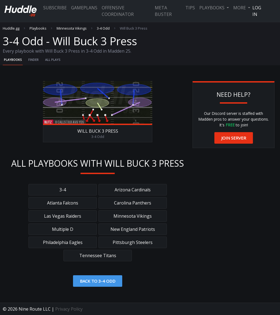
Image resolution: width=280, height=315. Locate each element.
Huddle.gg (11, 28)
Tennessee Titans (97, 255)
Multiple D (62, 229)
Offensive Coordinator (118, 11)
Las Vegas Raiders (62, 216)
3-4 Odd (103, 28)
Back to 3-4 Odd (97, 281)
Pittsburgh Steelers (133, 242)
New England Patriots (132, 229)
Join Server (233, 138)
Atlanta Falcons (62, 203)
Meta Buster (163, 11)
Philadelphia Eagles (63, 242)
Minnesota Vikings (72, 28)
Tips (190, 8)
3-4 (62, 190)
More (240, 8)
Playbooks (212, 8)
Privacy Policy (69, 309)
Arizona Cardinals (133, 190)
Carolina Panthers (132, 203)
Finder (33, 60)
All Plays (52, 60)
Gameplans (84, 8)
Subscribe (55, 8)
